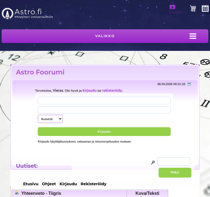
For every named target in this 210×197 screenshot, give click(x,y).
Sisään (176, 10)
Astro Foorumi (40, 72)
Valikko (105, 36)
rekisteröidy (112, 90)
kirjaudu (90, 90)
